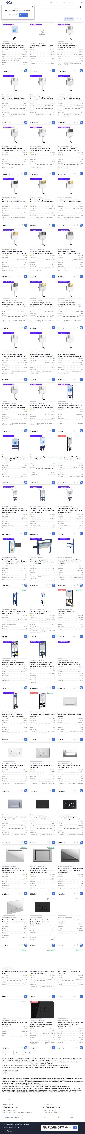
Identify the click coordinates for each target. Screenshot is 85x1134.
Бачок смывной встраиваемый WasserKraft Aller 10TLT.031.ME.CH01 (69, 98)
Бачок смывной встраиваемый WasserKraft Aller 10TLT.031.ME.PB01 (41, 252)
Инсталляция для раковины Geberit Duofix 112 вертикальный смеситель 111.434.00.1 (69, 562)
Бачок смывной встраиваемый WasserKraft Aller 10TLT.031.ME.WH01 (14, 355)
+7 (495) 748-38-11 (51, 1107)
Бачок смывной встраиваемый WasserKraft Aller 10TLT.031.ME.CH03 (41, 149)
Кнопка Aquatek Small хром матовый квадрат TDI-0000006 (14, 818)
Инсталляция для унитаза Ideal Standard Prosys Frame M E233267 (13, 715)
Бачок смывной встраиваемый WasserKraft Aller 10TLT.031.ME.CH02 (13, 149)
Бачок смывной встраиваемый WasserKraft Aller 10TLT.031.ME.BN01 (69, 46)
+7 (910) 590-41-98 (10, 1107)
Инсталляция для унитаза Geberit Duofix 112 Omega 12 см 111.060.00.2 (13, 663)
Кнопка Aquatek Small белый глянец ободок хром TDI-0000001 (14, 766)
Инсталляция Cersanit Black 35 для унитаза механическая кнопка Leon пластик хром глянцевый (69, 459)
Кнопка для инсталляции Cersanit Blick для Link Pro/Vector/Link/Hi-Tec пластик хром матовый (70, 1024)
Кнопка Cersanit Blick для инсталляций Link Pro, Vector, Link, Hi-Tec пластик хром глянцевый (70, 870)
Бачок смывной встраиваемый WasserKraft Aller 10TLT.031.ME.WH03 (69, 355)
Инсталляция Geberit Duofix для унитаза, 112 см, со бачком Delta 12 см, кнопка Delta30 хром (70, 510)
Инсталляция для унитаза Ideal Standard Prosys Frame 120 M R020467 (70, 663)
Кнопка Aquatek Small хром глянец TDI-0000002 (41, 766)
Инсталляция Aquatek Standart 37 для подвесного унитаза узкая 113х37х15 (70, 406)
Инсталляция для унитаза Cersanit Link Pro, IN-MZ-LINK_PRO (13, 612)
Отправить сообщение (12, 1117)
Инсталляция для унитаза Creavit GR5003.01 (68, 612)
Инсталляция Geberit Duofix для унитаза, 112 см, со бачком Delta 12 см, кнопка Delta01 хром (14, 510)
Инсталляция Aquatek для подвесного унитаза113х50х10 (42, 458)
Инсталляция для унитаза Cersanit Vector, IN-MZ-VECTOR (41, 612)
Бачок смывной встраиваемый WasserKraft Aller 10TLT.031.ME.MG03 (14, 252)
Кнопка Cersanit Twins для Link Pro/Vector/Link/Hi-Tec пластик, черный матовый (40, 922)
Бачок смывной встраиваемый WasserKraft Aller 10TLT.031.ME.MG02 (69, 201)
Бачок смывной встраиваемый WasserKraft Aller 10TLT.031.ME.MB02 (14, 201)
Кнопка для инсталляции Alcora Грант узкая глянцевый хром (42, 972)
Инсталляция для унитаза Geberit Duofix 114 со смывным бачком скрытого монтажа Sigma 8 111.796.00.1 (42, 664)
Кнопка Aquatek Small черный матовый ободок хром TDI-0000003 (69, 818)
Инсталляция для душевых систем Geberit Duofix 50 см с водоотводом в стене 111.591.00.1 (42, 562)
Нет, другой (13, 15)
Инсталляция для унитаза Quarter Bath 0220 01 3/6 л (42, 715)
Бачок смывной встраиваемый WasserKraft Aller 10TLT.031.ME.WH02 (41, 355)
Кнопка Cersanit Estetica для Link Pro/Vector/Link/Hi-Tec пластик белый (14, 921)
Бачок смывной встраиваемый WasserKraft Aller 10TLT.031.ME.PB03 (13, 304)
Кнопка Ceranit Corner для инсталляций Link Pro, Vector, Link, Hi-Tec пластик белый (14, 870)
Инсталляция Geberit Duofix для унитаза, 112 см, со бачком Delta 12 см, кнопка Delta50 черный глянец (14, 562)
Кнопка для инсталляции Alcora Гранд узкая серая (70, 921)
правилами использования (50, 1128)
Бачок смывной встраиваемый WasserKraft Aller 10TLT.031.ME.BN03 (41, 98)
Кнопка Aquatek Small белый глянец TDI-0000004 (69, 715)
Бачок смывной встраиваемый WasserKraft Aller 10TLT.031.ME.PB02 (69, 252)
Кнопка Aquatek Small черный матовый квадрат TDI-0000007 (40, 818)
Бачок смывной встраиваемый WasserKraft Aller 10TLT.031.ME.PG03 (69, 304)
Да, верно (23, 15)
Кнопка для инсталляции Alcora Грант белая (14, 972)
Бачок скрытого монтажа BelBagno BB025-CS (41, 46)
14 (25, 1053)
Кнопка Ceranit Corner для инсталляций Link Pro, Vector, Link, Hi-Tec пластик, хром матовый (42, 870)
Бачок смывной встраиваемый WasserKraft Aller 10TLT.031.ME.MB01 (69, 149)
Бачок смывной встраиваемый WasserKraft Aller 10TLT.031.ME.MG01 (41, 201)
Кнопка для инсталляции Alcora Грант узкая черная (14, 1023)
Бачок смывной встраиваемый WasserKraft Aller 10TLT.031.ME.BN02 (13, 98)
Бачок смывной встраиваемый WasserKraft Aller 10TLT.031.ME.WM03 (41, 406)
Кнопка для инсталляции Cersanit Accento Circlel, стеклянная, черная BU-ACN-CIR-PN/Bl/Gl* (41, 1024)
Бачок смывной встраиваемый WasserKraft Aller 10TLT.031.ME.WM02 (14, 406)
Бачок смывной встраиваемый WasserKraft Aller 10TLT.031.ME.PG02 (41, 304)
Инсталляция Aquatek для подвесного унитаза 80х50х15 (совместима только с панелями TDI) (14, 459)
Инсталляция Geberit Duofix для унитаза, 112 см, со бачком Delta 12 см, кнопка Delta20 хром (42, 510)
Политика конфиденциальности (10, 1127)
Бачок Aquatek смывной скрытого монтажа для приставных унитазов (13, 46)
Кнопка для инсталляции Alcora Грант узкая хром (70, 972)
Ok (75, 1127)
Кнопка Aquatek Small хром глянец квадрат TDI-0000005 (69, 766)
